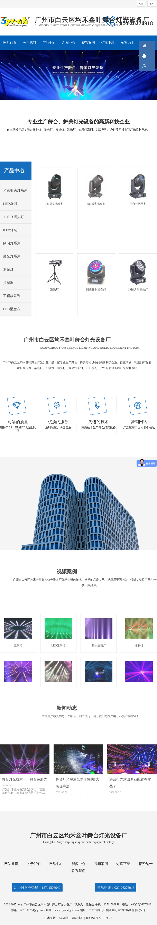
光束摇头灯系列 (15, 239)
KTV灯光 (10, 279)
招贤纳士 (127, 42)
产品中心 (49, 42)
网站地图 (77, 917)
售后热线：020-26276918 (116, 890)
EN (151, 3)
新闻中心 (68, 42)
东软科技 (64, 917)
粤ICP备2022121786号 (99, 917)
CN (141, 3)
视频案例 (88, 42)
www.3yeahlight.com (67, 910)
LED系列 (10, 253)
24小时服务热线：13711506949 (37, 890)
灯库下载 (107, 42)
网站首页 (9, 42)
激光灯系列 (11, 305)
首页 (150, 46)
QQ (150, 56)
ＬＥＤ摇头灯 (13, 266)
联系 (150, 66)
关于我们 (29, 42)
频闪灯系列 (11, 292)
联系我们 (78, 871)
